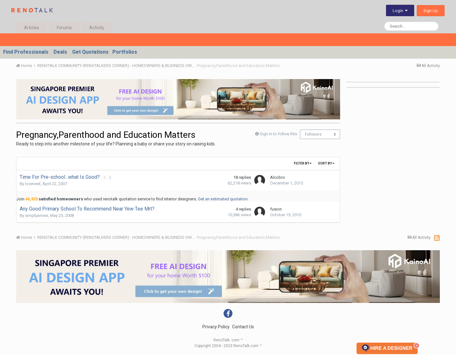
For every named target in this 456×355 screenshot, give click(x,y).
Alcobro (277, 177)
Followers (313, 134)
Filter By (303, 163)
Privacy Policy (216, 326)
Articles (31, 27)
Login (400, 10)
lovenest (33, 183)
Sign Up (430, 10)
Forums (64, 27)
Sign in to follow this (278, 133)
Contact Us (243, 326)
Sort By (326, 163)
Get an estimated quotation (223, 199)
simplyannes (36, 215)
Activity (96, 27)
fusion (276, 209)
